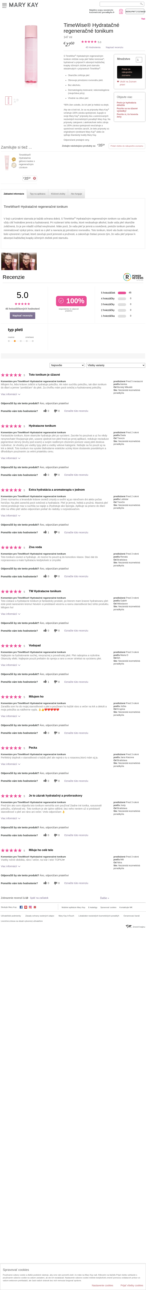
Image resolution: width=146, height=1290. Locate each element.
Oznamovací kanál (131, 916)
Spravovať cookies (108, 907)
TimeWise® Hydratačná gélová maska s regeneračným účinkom (27, 161)
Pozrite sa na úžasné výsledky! (127, 109)
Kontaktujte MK (126, 907)
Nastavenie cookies (102, 1285)
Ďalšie (104, 898)
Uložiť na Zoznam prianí (128, 83)
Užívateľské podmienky (11, 916)
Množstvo (123, 58)
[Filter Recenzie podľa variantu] (115, 365)
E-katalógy (92, 907)
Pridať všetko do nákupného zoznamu (127, 146)
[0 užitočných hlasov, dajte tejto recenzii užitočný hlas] (46, 411)
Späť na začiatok (39, 897)
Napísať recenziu (114, 47)
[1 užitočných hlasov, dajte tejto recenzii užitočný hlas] (46, 532)
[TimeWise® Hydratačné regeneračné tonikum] (31, 57)
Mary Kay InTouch (66, 916)
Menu (4, 4)
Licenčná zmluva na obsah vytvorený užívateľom (22, 921)
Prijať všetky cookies (132, 1285)
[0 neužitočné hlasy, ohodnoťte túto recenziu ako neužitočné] (56, 411)
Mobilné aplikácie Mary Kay (73, 907)
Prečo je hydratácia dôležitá (126, 104)
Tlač (143, 19)
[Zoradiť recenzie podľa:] (67, 365)
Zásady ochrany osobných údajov (39, 916)
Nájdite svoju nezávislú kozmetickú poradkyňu (101, 11)
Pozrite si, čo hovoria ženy (127, 115)
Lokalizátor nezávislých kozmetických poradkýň (99, 916)
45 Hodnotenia (93, 47)
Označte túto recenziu (76, 411)
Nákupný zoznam (135, 11)
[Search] (122, 4)
